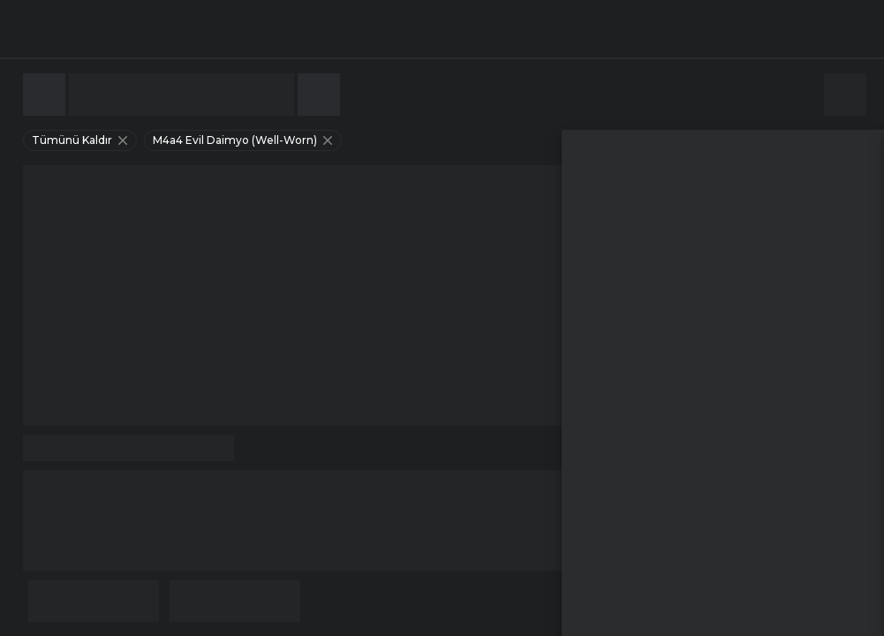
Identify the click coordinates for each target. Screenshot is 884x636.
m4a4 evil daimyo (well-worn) (244, 140)
